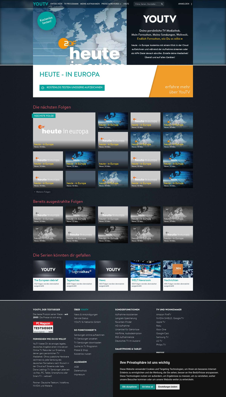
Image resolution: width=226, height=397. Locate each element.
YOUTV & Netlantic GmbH (87, 321)
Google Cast (162, 333)
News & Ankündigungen (86, 314)
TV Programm (71, 4)
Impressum (79, 374)
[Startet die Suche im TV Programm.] (149, 4)
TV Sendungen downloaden (87, 342)
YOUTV (40, 4)
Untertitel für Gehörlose (127, 329)
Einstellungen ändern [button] (167, 387)
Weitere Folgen (43, 191)
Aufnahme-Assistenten (126, 314)
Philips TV (161, 344)
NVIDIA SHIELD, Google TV (170, 318)
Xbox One (161, 329)
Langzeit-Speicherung (126, 318)
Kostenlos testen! (46, 20)
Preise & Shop (81, 350)
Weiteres (110, 4)
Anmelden (183, 4)
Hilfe (126, 4)
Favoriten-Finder (123, 321)
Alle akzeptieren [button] (129, 387)
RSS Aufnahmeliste (124, 337)
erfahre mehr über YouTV (177, 89)
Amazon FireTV (163, 314)
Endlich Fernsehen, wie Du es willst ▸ (160, 39)
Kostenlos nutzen (82, 353)
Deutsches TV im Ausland (127, 340)
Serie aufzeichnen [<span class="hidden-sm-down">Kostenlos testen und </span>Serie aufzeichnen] (74, 88)
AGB (76, 366)
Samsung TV (162, 337)
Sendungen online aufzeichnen (89, 334)
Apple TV (160, 321)
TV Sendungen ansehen (85, 338)
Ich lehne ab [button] (147, 387)
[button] (191, 4)
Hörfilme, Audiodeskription (128, 333)
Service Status (81, 318)
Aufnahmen (90, 4)
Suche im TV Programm (85, 346)
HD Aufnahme (122, 325)
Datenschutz (80, 370)
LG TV (159, 340)
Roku (158, 325)
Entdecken (56, 4)
